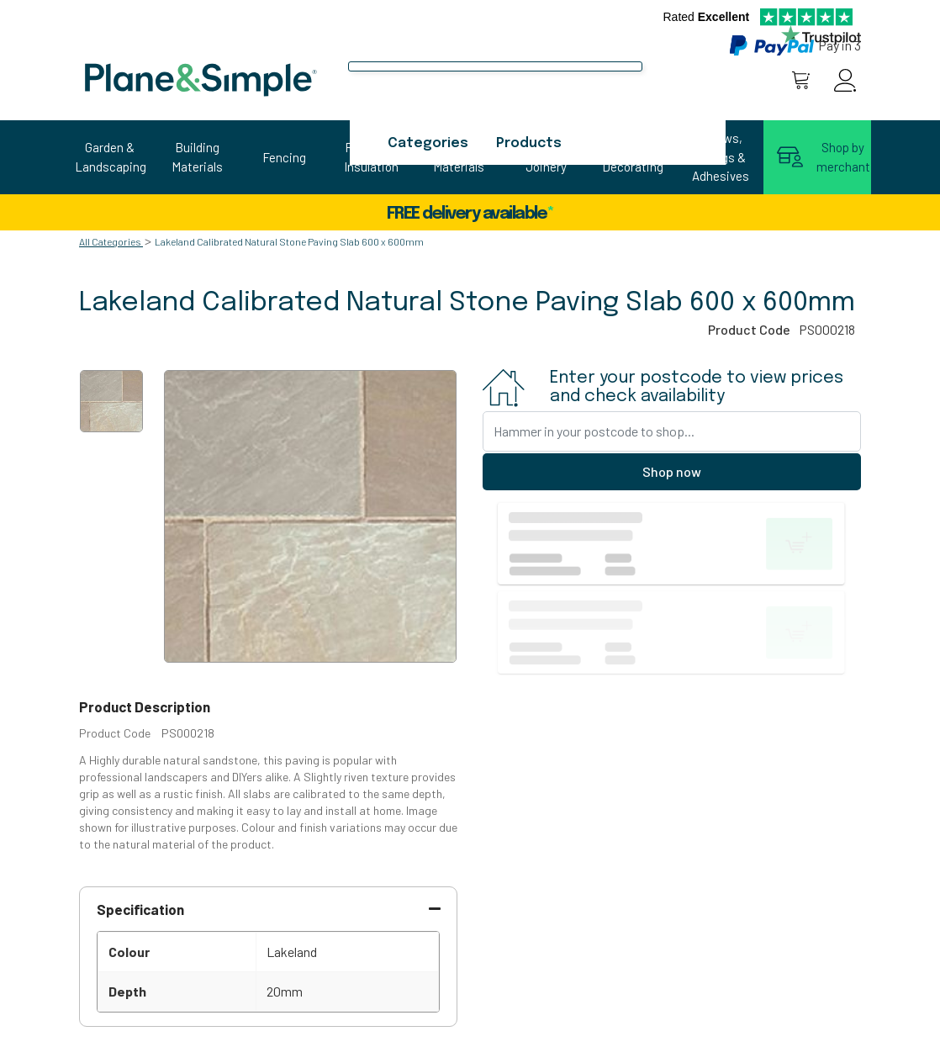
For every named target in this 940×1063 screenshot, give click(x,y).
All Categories (110, 241)
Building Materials (197, 157)
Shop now (671, 471)
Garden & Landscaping (110, 157)
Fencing (284, 157)
